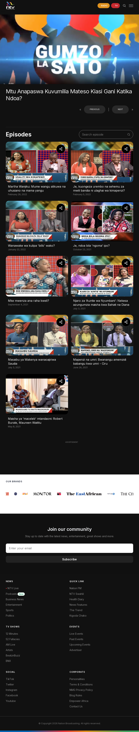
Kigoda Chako (78, 615)
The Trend (76, 610)
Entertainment (14, 604)
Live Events (76, 633)
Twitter (10, 684)
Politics (10, 615)
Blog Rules (76, 695)
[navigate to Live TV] (115, 5)
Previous (95, 109)
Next (120, 109)
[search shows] (104, 134)
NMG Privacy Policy (81, 689)
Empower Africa (79, 700)
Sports (10, 610)
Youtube (11, 700)
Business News (15, 599)
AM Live (10, 644)
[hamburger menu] (131, 6)
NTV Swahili (77, 593)
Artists (9, 650)
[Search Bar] (124, 5)
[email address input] (69, 548)
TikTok (10, 679)
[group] (7, 493)
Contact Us (76, 706)
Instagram (11, 689)
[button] (129, 6)
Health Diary (77, 599)
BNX (8, 660)
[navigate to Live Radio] (104, 5)
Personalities (77, 679)
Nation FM (75, 588)
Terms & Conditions (81, 684)
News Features (78, 604)
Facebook (12, 695)
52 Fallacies (13, 639)
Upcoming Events (80, 644)
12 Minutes (12, 633)
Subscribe (69, 559)
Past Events (76, 639)
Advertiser (76, 650)
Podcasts (15, 593)
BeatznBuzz (13, 655)
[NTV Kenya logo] (10, 5)
